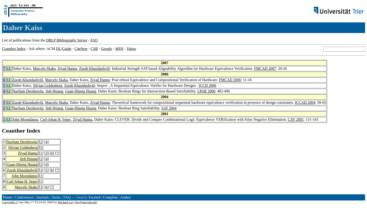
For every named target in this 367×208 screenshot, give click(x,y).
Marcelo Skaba (44, 69)
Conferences (24, 197)
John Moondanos (25, 119)
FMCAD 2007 (265, 69)
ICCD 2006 (207, 85)
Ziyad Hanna (67, 69)
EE (8, 69)
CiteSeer (81, 49)
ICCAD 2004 (305, 102)
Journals (42, 197)
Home (7, 197)
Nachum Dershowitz (28, 91)
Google (106, 49)
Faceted (94, 197)
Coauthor (13, 131)
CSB (94, 49)
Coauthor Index (14, 49)
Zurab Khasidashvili (94, 69)
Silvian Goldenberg (47, 85)
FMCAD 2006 (230, 80)
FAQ (94, 40)
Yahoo (131, 49)
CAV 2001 (295, 119)
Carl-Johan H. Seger (55, 119)
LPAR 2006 (206, 91)
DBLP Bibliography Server (66, 40)
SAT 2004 (168, 108)
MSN (119, 49)
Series (56, 197)
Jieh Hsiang (54, 91)
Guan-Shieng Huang (80, 91)
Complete (110, 197)
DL (58, 49)
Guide (66, 49)
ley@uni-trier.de (86, 202)
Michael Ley (66, 202)
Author (125, 197)
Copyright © (10, 202)
